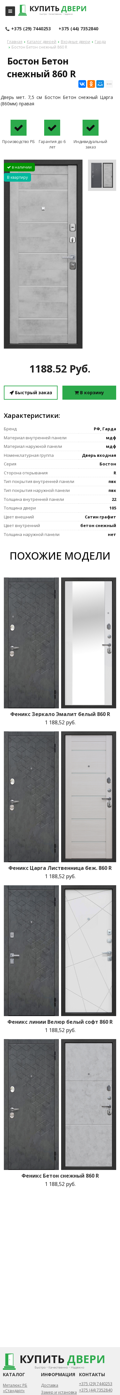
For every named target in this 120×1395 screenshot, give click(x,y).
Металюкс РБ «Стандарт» (15, 1388)
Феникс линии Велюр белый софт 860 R (60, 1021)
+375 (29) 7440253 (28, 29)
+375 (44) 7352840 (78, 29)
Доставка (49, 1385)
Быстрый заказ (31, 392)
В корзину (89, 392)
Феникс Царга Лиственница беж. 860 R (60, 868)
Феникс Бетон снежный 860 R (60, 1175)
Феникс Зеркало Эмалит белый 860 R (60, 714)
